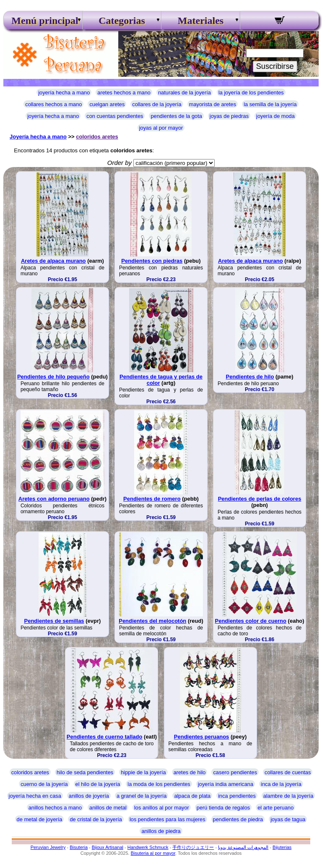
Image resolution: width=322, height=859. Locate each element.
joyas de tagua (287, 819)
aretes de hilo (190, 772)
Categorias (122, 20)
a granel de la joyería (142, 796)
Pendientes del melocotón (152, 621)
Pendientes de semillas (54, 621)
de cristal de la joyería (96, 819)
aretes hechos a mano (124, 92)
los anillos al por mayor (161, 807)
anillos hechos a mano (55, 807)
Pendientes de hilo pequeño (53, 376)
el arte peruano (275, 807)
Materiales (200, 20)
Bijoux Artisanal (107, 847)
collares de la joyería (156, 104)
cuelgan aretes (107, 104)
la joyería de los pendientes (251, 92)
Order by (119, 162)
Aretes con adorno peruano (54, 499)
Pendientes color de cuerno (251, 621)
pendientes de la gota (176, 116)
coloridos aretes (97, 136)
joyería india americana (225, 784)
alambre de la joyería (288, 796)
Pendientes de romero (152, 499)
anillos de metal (108, 807)
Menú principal (42, 20)
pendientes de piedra (238, 819)
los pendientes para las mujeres (167, 819)
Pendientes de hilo (250, 376)
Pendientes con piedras (151, 261)
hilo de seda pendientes (85, 772)
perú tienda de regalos (223, 807)
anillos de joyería (89, 796)
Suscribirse (275, 66)
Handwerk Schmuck (148, 847)
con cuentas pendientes (114, 116)
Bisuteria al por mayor (153, 853)
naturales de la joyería (184, 92)
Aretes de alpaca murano (53, 261)
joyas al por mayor (161, 128)
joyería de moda (275, 116)
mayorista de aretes (212, 104)
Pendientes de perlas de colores (259, 499)
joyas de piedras (229, 116)
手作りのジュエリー (193, 847)
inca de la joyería (281, 784)
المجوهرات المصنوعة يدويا (243, 847)
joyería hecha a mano (64, 92)
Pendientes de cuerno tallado (105, 737)
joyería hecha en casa (35, 796)
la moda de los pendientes (158, 784)
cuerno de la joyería (44, 784)
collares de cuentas (288, 772)
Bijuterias (282, 847)
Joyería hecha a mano (38, 136)
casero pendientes (235, 772)
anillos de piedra (160, 831)
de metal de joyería (39, 819)
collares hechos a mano (53, 104)
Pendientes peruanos (201, 737)
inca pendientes (237, 796)
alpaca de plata (192, 796)
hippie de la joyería (143, 772)
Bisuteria (79, 847)
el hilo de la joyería (97, 784)
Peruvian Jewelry (48, 847)
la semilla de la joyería (270, 104)
